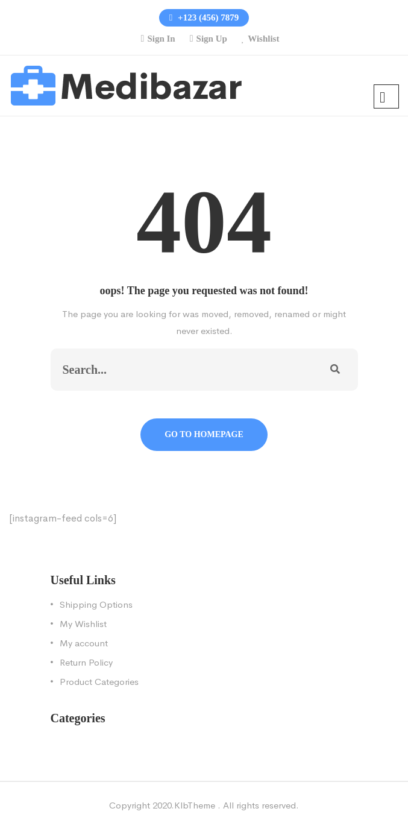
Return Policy (86, 662)
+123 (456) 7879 (204, 17)
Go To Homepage (204, 434)
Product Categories (99, 681)
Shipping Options (96, 604)
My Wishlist (83, 623)
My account (84, 643)
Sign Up (211, 38)
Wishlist (263, 38)
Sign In (161, 38)
